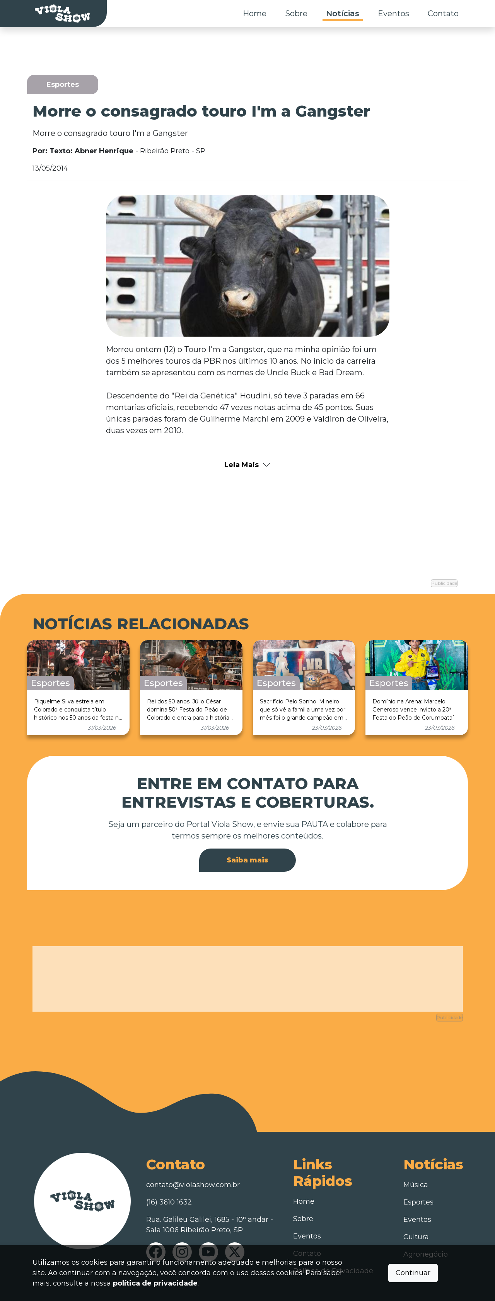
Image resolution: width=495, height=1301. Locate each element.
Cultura (416, 1216)
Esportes (418, 1181)
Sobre (296, 13)
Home (254, 13)
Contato (443, 13)
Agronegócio (425, 1234)
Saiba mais (247, 849)
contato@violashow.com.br (193, 1164)
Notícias (342, 13)
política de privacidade (155, 1283)
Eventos (393, 13)
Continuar (413, 1273)
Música (415, 1164)
